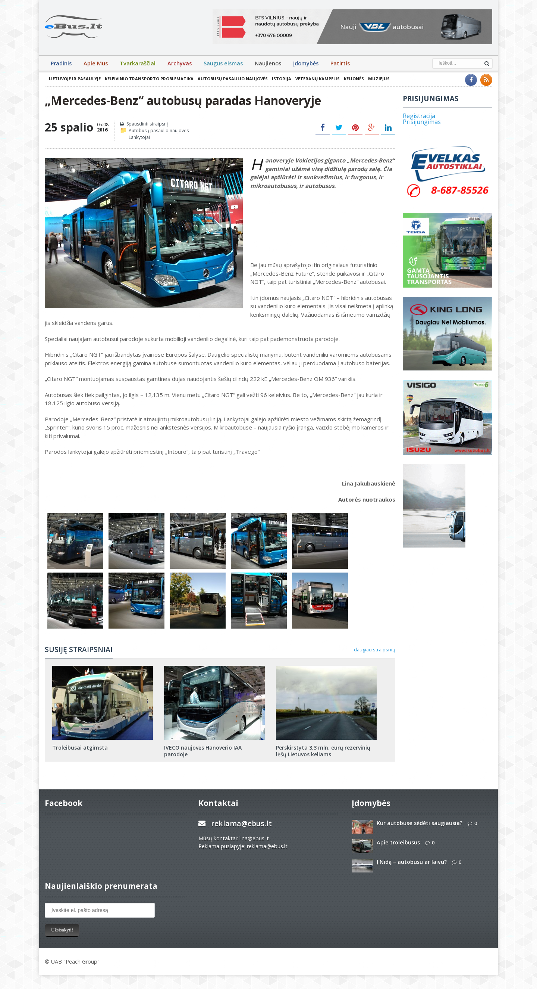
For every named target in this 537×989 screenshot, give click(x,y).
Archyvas (179, 63)
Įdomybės (305, 63)
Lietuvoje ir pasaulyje (75, 79)
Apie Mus (96, 63)
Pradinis (61, 63)
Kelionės (354, 79)
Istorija (281, 79)
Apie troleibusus (398, 842)
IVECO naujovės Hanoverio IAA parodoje (203, 751)
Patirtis (340, 63)
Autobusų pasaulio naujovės (233, 79)
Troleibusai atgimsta (80, 747)
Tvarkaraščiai (138, 63)
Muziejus (379, 79)
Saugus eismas (223, 63)
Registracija (419, 116)
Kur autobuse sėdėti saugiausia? (419, 823)
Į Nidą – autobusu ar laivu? (412, 861)
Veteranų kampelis (317, 79)
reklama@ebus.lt (241, 823)
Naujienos (268, 63)
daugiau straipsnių (374, 649)
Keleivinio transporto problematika (149, 79)
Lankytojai (139, 137)
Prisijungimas (422, 122)
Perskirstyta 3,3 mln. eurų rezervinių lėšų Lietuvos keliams (323, 751)
